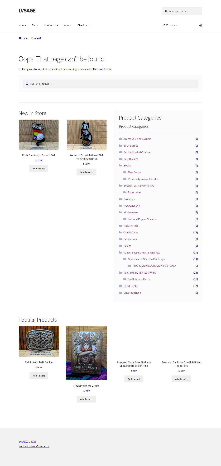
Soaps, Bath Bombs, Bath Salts (141, 252)
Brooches (129, 199)
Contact (49, 25)
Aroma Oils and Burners (137, 139)
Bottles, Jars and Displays (138, 185)
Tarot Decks (130, 286)
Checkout (83, 25)
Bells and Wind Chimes (136, 152)
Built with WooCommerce (34, 446)
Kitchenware (130, 212)
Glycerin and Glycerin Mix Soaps (146, 259)
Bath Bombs (130, 145)
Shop (35, 25)
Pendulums (130, 239)
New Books (134, 172)
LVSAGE (27, 10)
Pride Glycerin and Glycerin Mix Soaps (154, 266)
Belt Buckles (130, 159)
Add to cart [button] (39, 168)
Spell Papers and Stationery (139, 272)
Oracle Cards (130, 232)
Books (127, 165)
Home (22, 25)
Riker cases (134, 192)
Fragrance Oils (132, 205)
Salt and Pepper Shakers (142, 219)
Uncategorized (132, 292)
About (67, 25)
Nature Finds (130, 225)
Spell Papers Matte (139, 279)
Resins (127, 245)
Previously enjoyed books (143, 179)
